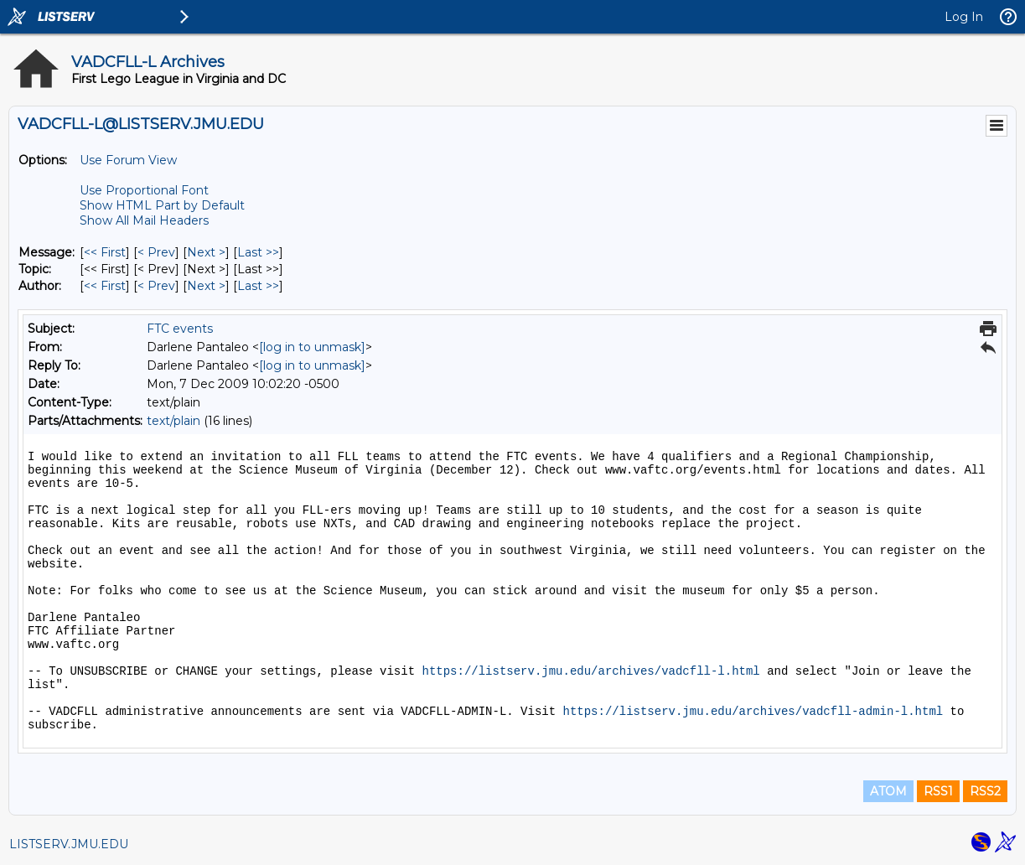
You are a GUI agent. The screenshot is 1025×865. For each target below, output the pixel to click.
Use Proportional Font (144, 190)
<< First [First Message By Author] (105, 285)
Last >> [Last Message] (258, 252)
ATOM (888, 791)
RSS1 (938, 791)
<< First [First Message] (105, 252)
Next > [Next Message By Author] (206, 285)
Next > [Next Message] (206, 252)
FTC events (180, 328)
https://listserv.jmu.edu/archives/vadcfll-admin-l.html (753, 711)
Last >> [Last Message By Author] (258, 285)
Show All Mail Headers (144, 220)
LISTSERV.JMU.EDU (68, 844)
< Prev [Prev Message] (156, 252)
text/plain (173, 420)
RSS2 (985, 791)
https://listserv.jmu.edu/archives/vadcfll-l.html (590, 671)
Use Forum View (128, 160)
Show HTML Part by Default (162, 205)
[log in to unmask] (312, 347)
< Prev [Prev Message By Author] (156, 285)
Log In (964, 16)
